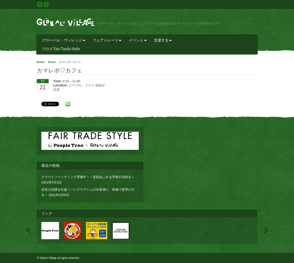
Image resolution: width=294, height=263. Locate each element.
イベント (137, 41)
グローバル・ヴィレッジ (62, 41)
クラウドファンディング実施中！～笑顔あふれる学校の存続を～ (88, 177)
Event (52, 62)
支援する (162, 41)
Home (40, 62)
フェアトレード (105, 41)
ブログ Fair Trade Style (61, 49)
